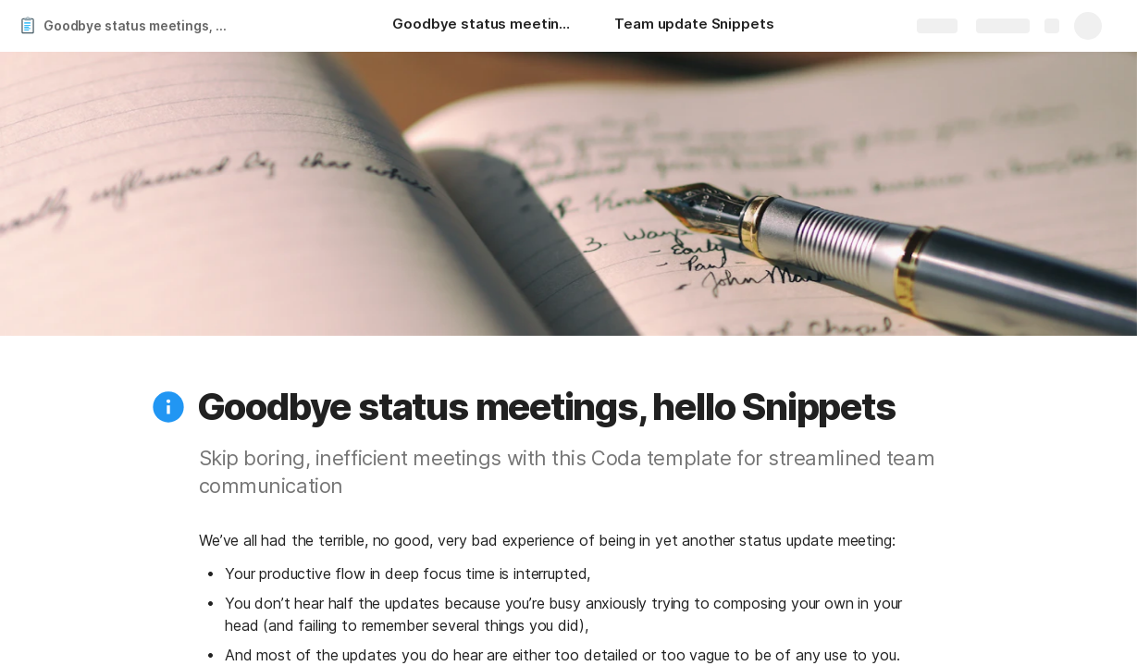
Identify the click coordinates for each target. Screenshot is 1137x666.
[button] (168, 407)
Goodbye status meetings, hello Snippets (142, 25)
